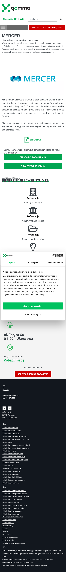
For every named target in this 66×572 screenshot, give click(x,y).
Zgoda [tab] (12, 262)
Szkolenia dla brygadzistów (12, 511)
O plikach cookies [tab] (54, 262)
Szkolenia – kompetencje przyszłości (16, 445)
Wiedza (5, 531)
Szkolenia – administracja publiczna (15, 448)
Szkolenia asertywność (10, 502)
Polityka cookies (8, 540)
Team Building (7, 526)
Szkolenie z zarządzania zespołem (15, 460)
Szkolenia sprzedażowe (11, 433)
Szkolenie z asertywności (11, 471)
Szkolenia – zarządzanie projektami (15, 439)
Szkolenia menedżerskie (11, 431)
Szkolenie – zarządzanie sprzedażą (15, 496)
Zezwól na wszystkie (33, 306)
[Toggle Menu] (3, 27)
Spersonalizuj (33, 314)
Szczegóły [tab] (33, 262)
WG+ (22, 19)
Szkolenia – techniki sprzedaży (13, 508)
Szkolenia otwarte (9, 520)
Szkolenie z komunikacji (11, 514)
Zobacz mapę (14, 360)
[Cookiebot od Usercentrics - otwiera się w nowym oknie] (51, 255)
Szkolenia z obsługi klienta (12, 477)
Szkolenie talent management (13, 480)
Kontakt (5, 528)
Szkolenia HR (7, 442)
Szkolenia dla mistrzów (10, 483)
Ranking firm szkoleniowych (12, 517)
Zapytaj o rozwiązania (33, 157)
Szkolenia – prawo (9, 451)
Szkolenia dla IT (8, 523)
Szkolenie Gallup (8, 465)
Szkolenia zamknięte (10, 428)
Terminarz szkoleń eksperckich (13, 457)
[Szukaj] (60, 19)
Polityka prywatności (10, 537)
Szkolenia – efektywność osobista (14, 436)
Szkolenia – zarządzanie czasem (14, 494)
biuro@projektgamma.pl (11, 395)
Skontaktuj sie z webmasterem (13, 543)
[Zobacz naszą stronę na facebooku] (4, 408)
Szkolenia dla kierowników (12, 499)
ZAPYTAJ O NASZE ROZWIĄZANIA (47, 27)
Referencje (33, 198)
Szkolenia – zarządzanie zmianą (14, 491)
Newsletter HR (10, 19)
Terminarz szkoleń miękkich (12, 454)
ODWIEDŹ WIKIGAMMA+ (33, 166)
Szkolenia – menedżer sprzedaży (14, 505)
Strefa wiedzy (7, 534)
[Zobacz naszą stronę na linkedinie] (9, 408)
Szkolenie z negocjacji (10, 474)
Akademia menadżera (10, 462)
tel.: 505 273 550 (8, 398)
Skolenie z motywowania (11, 468)
